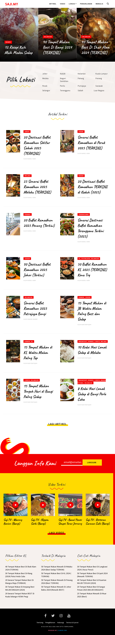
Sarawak (99, 86)
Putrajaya (82, 86)
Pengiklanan (86, 4)
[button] (108, 4)
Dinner (81, 297)
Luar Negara (99, 90)
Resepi (8, 42)
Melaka (45, 78)
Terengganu (65, 90)
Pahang (81, 78)
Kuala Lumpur (101, 73)
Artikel (52, 4)
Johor (44, 73)
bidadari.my (52, 630)
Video (62, 4)
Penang (98, 78)
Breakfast (83, 341)
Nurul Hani (32, 159)
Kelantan (81, 73)
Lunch (97, 341)
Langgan (91, 462)
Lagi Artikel (57, 424)
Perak (44, 86)
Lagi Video (56, 532)
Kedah (62, 73)
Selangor (48, 37)
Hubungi (60, 622)
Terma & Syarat (72, 622)
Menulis (99, 4)
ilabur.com (62, 630)
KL (80, 258)
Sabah (80, 90)
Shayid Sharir (32, 319)
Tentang (39, 622)
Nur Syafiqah (86, 324)
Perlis (62, 86)
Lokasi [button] (72, 4)
